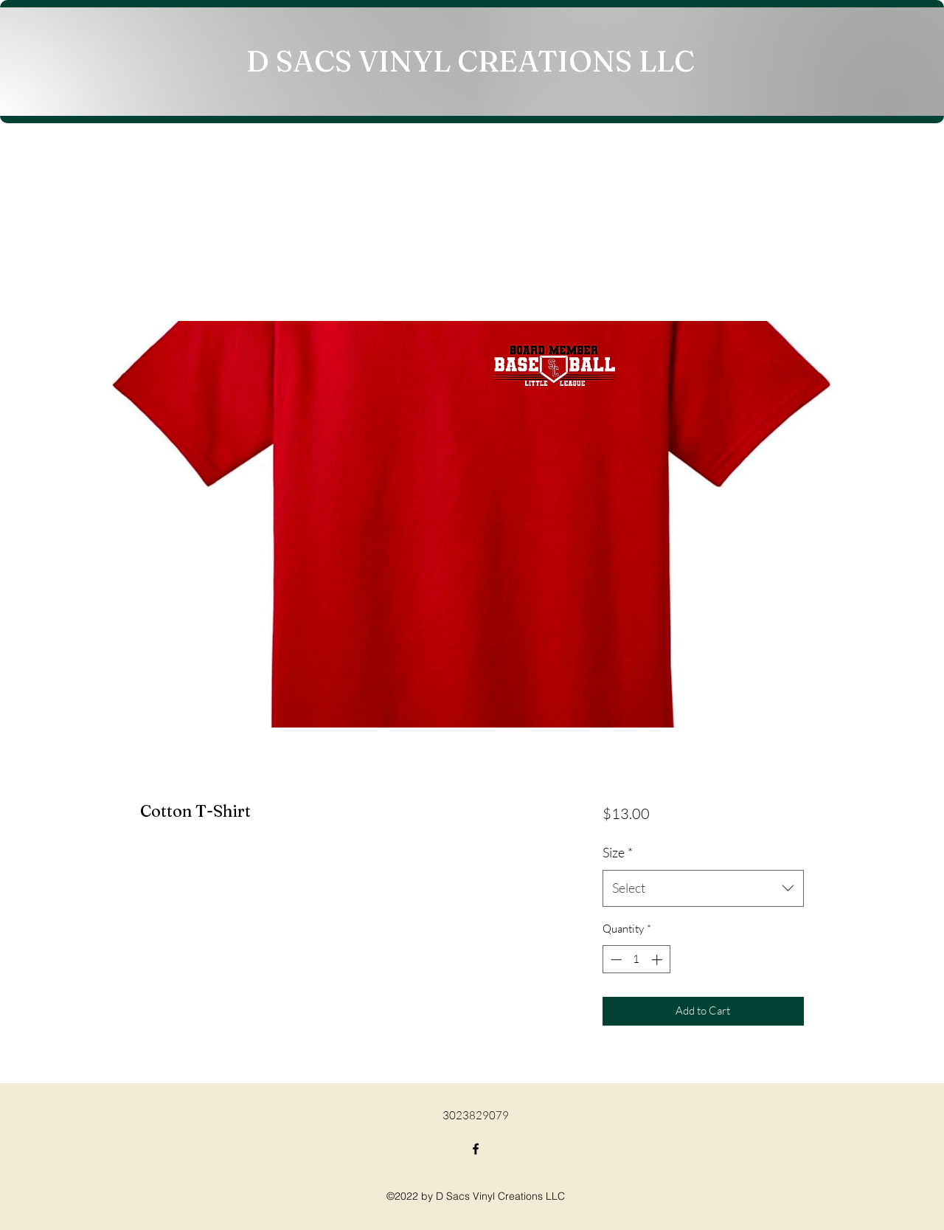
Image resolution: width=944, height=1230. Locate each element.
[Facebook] (475, 1148)
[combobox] (703, 888)
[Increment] (658, 959)
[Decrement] (615, 959)
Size (618, 852)
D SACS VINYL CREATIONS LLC (470, 61)
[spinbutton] (636, 959)
